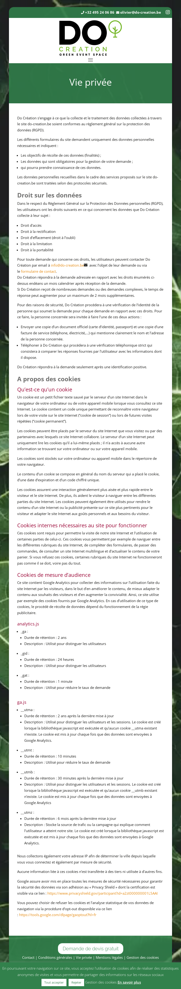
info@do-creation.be (67, 265)
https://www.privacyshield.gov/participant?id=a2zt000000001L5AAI (102, 893)
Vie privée (84, 957)
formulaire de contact (38, 271)
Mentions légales (109, 957)
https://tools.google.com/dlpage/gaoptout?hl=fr (57, 914)
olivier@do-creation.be (140, 12)
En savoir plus (129, 982)
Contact (28, 957)
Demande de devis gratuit (91, 948)
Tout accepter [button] (54, 982)
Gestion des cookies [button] (143, 957)
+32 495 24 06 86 (99, 12)
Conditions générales (55, 957)
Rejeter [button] (76, 982)
